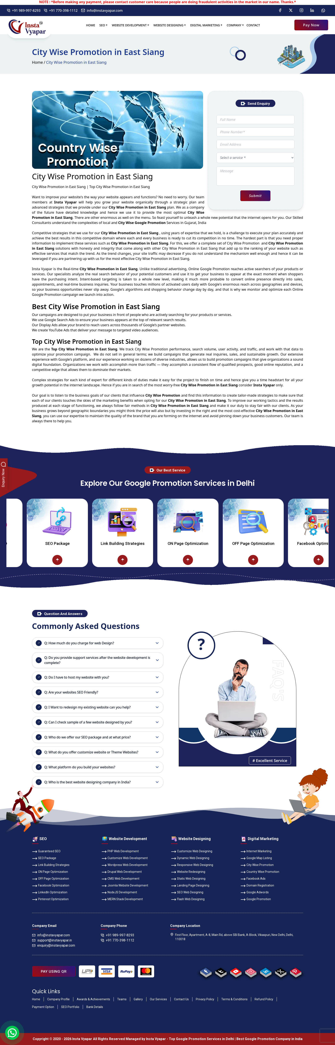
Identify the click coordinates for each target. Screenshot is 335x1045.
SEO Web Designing (187, 892)
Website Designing (168, 25)
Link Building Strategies (140, 543)
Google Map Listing (256, 858)
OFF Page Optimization (270, 543)
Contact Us (181, 999)
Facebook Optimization (50, 885)
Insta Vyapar (42, 269)
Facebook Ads (253, 879)
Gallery (138, 999)
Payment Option (43, 1007)
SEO (102, 25)
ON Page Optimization (205, 543)
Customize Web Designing (191, 851)
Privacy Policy (205, 999)
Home (90, 25)
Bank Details (94, 1007)
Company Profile (58, 999)
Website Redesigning (188, 872)
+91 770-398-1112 (60, 10)
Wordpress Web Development (125, 865)
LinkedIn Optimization (49, 892)
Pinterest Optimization (50, 899)
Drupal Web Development (122, 872)
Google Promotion (215, 269)
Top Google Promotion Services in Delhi (201, 1039)
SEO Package (74, 543)
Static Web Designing (188, 879)
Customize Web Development (125, 858)
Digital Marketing (205, 25)
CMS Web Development (120, 879)
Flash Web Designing (188, 899)
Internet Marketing (256, 851)
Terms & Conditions (234, 999)
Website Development (129, 25)
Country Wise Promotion (260, 872)
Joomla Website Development (125, 885)
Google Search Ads (59, 319)
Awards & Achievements (93, 999)
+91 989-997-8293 (23, 10)
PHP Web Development (120, 851)
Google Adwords (255, 892)
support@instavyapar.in (52, 940)
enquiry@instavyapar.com (53, 945)
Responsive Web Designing (192, 865)
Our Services (158, 999)
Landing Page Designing (190, 885)
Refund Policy (264, 999)
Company (234, 25)
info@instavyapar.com (102, 10)
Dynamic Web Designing (190, 858)
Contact (253, 25)
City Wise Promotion (257, 865)
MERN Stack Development (122, 899)
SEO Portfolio (70, 1007)
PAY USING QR (54, 971)
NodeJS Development (119, 892)
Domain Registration (257, 885)
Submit (255, 195)
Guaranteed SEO (46, 851)
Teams (122, 999)
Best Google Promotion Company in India (269, 1039)
